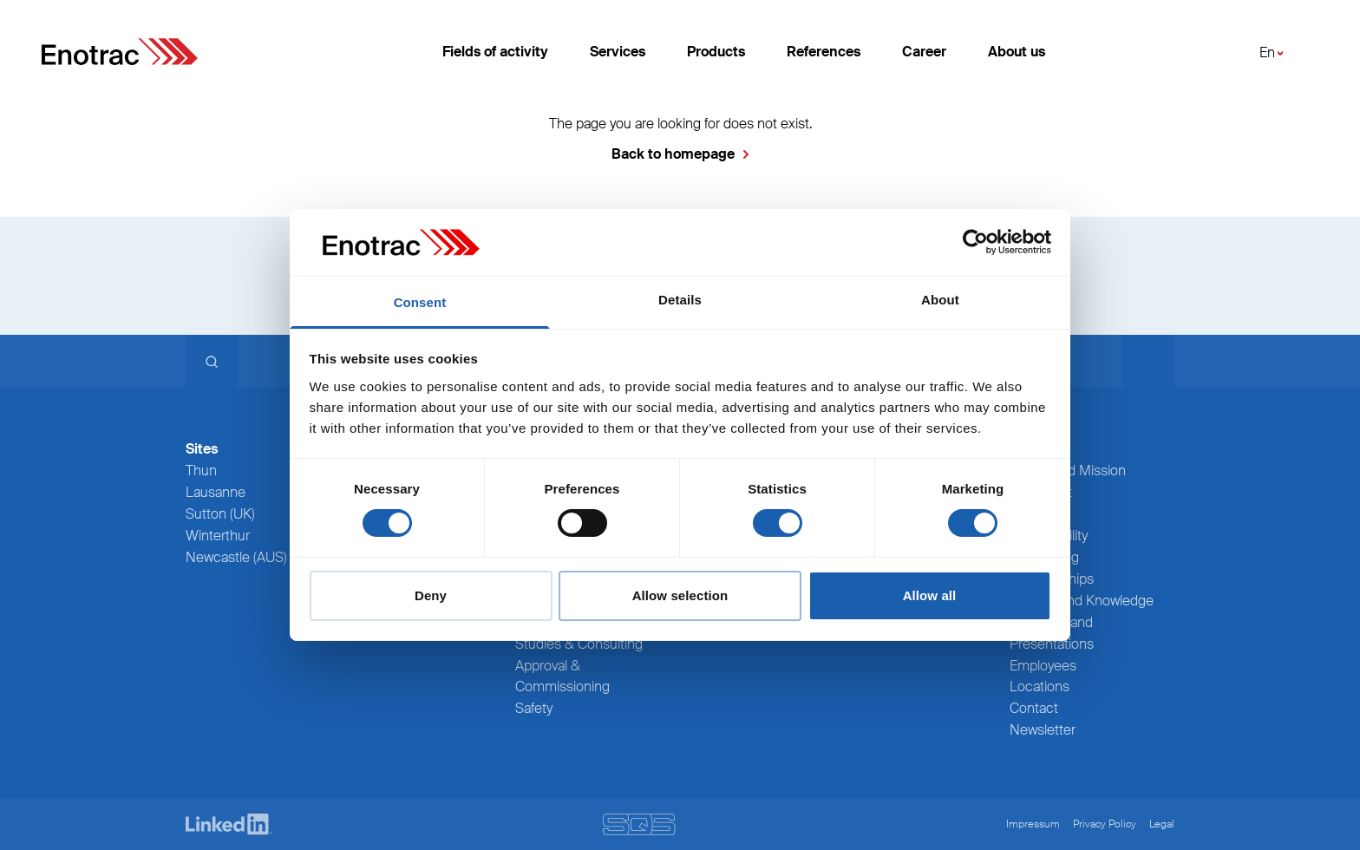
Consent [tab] (420, 302)
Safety (533, 708)
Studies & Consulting (579, 644)
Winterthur (218, 535)
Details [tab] (680, 299)
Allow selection (680, 595)
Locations (1039, 686)
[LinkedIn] (229, 824)
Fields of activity (495, 51)
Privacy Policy (1104, 824)
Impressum (1033, 824)
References (823, 51)
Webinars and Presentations (1052, 633)
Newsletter (1043, 730)
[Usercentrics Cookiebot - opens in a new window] (975, 242)
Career (924, 51)
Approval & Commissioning (562, 676)
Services (617, 51)
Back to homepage (673, 154)
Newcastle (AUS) (236, 557)
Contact (1034, 708)
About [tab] (940, 299)
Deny (431, 595)
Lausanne (215, 492)
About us (1016, 51)
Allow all (930, 595)
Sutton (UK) (220, 514)
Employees (1043, 666)
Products (716, 51)
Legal (1161, 824)
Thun (201, 470)
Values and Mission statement (1068, 481)
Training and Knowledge (1082, 601)
